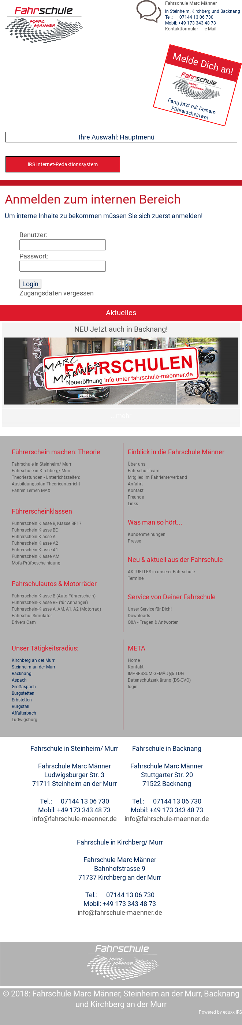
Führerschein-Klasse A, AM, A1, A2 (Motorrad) (56, 609)
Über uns (136, 464)
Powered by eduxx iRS (220, 1012)
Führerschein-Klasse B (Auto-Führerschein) (54, 596)
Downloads (139, 615)
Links (133, 503)
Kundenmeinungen (146, 534)
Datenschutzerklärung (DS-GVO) (159, 680)
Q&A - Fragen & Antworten (153, 622)
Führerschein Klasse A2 (35, 543)
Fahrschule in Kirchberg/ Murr (41, 470)
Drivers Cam (24, 622)
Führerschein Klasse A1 (35, 549)
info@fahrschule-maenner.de (74, 819)
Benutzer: (33, 235)
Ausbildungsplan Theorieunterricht (46, 484)
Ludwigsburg (24, 719)
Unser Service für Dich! (150, 609)
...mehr (121, 416)
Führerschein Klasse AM (35, 556)
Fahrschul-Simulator (32, 615)
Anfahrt (135, 484)
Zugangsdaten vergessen (56, 293)
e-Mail (210, 28)
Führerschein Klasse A (34, 536)
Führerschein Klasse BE (35, 530)
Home (134, 660)
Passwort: (33, 256)
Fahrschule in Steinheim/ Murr (41, 464)
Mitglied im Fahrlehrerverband (157, 477)
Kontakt (136, 490)
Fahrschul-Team (144, 470)
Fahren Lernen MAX (31, 490)
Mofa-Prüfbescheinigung (36, 563)
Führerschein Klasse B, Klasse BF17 (47, 523)
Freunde (136, 497)
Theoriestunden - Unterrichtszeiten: (46, 477)
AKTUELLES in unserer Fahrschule (161, 571)
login (133, 686)
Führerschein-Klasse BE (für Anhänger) (50, 602)
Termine (136, 578)
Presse (134, 541)
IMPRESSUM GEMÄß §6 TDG (156, 673)
